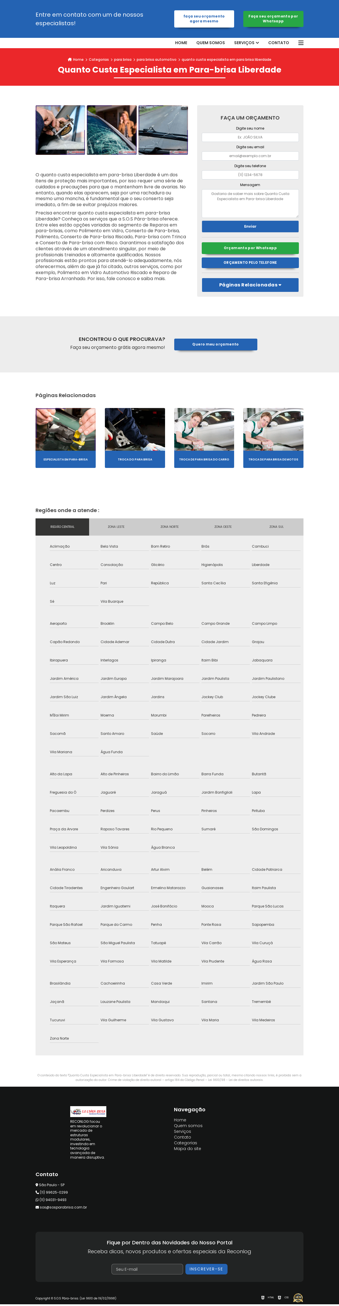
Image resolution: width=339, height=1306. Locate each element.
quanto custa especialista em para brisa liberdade (226, 59)
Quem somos (210, 43)
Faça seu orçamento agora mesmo (204, 19)
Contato (278, 43)
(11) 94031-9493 (51, 1201)
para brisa (123, 59)
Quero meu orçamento (215, 345)
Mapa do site (187, 1150)
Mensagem (250, 184)
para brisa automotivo (157, 59)
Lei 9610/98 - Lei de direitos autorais (235, 1081)
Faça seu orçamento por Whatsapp (273, 19)
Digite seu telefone (250, 165)
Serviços (244, 43)
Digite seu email (250, 147)
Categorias (99, 59)
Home (181, 43)
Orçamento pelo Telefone (250, 264)
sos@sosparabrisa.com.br (61, 1208)
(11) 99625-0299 (52, 1193)
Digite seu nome (250, 128)
